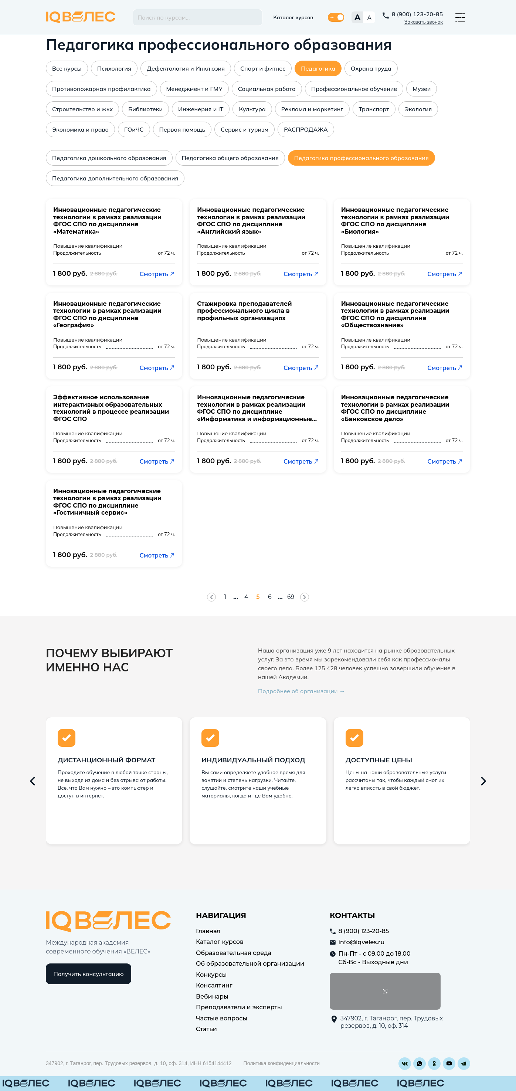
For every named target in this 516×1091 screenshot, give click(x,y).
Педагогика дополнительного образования (115, 178)
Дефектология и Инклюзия (186, 68)
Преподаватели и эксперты (239, 1007)
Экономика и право (80, 129)
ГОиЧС (134, 129)
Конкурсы (211, 974)
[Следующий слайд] (483, 781)
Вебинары (212, 996)
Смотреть (157, 274)
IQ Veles (81, 17)
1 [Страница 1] (225, 596)
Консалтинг (214, 985)
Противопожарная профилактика (101, 88)
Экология (418, 109)
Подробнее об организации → (301, 691)
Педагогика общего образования (230, 158)
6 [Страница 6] (270, 596)
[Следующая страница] (304, 597)
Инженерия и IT (200, 109)
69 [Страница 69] (291, 596)
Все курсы (67, 68)
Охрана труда (371, 68)
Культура (252, 109)
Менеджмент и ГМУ (194, 88)
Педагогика (318, 68)
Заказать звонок (423, 22)
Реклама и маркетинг (312, 109)
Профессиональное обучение (354, 88)
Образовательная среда (233, 952)
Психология (114, 68)
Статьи (206, 1029)
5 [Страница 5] (257, 596)
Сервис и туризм (244, 129)
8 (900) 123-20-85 (417, 14)
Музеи (422, 88)
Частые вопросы (221, 1017)
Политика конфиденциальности (282, 1063)
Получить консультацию (89, 974)
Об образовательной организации (250, 963)
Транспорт (374, 109)
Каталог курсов (293, 17)
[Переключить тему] (336, 17)
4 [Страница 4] (246, 596)
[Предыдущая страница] (211, 597)
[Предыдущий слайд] (32, 781)
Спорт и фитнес (262, 68)
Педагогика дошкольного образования (109, 158)
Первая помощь (182, 129)
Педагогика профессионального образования (361, 158)
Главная (208, 930)
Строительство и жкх (82, 109)
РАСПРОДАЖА (306, 129)
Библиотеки (145, 109)
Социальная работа (267, 88)
